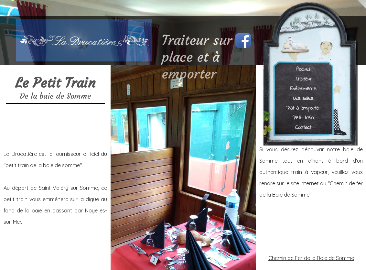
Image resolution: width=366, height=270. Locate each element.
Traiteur (303, 79)
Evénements (303, 88)
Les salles (303, 98)
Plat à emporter (303, 108)
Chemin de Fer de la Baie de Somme (311, 258)
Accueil (303, 69)
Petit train (303, 117)
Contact (303, 127)
